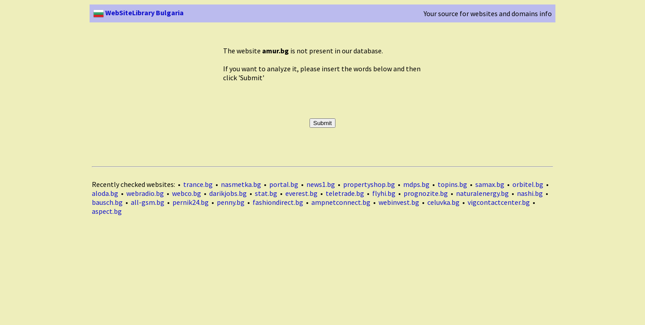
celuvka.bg (443, 202)
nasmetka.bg (241, 184)
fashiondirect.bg (278, 202)
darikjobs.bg (228, 193)
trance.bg (198, 184)
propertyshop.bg (369, 184)
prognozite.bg (426, 193)
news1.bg (320, 184)
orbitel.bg (527, 184)
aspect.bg (107, 211)
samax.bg (489, 184)
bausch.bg (107, 202)
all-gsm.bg (147, 202)
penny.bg (231, 202)
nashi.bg (530, 193)
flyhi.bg (384, 193)
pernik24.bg (190, 202)
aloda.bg (105, 193)
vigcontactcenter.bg (499, 202)
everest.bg (301, 193)
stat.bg (266, 193)
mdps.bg (416, 184)
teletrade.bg (345, 193)
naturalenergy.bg (482, 193)
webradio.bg (145, 193)
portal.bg (283, 184)
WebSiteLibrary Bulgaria (138, 12)
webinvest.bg (398, 202)
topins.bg (452, 184)
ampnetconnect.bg (340, 202)
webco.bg (186, 193)
